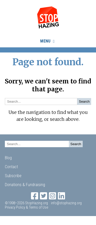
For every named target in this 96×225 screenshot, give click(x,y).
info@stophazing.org (66, 203)
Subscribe (13, 175)
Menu (45, 41)
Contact (11, 166)
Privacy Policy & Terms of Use (26, 207)
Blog (8, 157)
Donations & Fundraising (25, 184)
